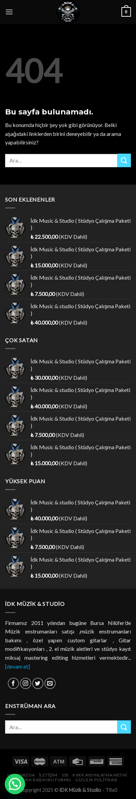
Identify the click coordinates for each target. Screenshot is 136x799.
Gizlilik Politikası (96, 779)
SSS (65, 775)
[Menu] (9, 11)
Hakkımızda (21, 775)
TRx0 (111, 790)
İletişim (48, 775)
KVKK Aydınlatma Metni (100, 775)
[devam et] (17, 666)
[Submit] (124, 160)
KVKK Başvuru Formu (45, 779)
